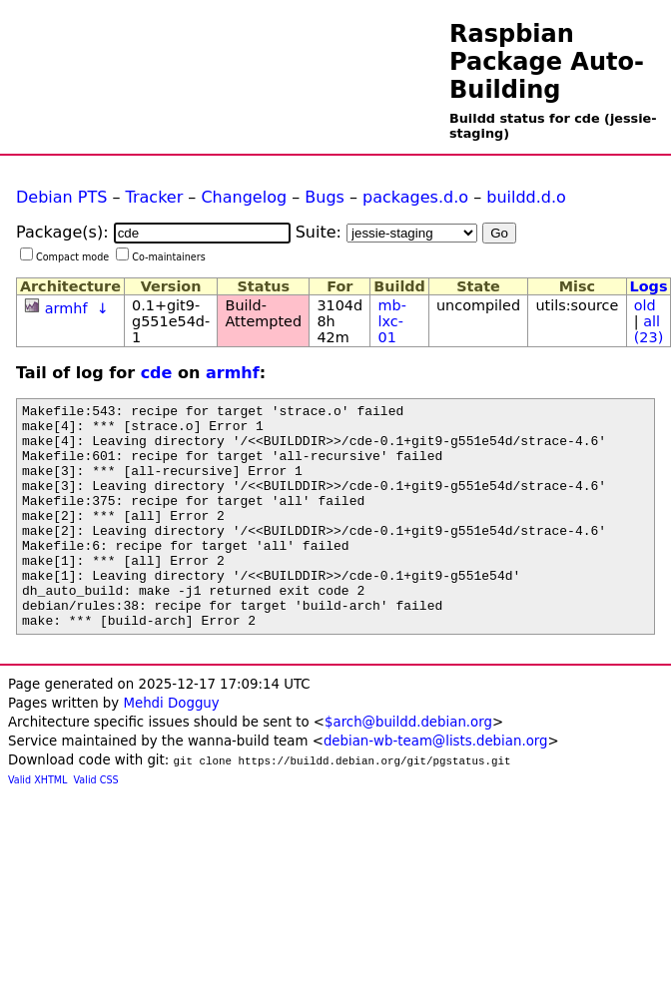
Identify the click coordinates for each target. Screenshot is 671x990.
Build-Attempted (264, 313)
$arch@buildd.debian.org (408, 766)
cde (157, 372)
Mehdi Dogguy (171, 748)
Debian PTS (61, 197)
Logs (649, 286)
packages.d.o (415, 197)
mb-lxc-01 (392, 321)
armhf (66, 308)
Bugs (324, 197)
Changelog (244, 197)
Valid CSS (96, 824)
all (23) (649, 329)
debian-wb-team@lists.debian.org (436, 785)
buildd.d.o (526, 197)
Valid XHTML (37, 824)
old (645, 305)
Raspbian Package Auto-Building (546, 62)
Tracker (155, 197)
